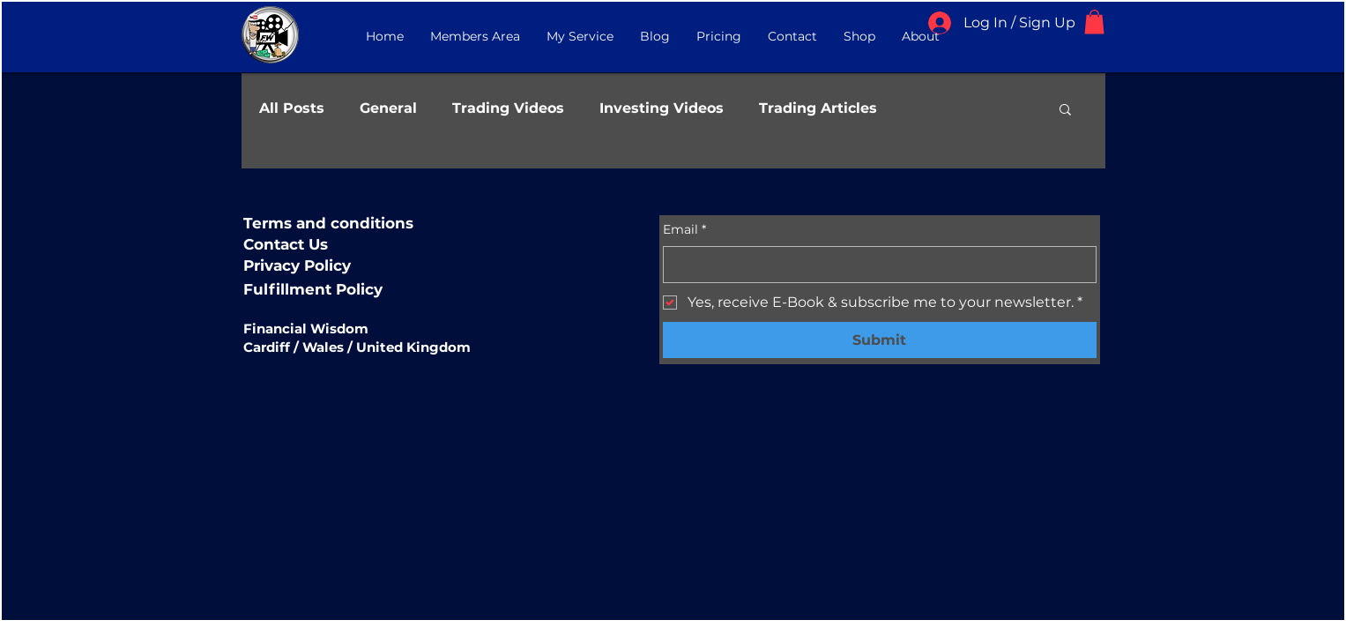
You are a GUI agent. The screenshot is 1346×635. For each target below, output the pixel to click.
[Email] (874, 264)
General (388, 108)
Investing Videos (661, 108)
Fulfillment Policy (313, 289)
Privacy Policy (297, 265)
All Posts (291, 108)
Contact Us (285, 244)
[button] (1094, 22)
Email (684, 230)
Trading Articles (818, 108)
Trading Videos (508, 108)
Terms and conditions (328, 223)
